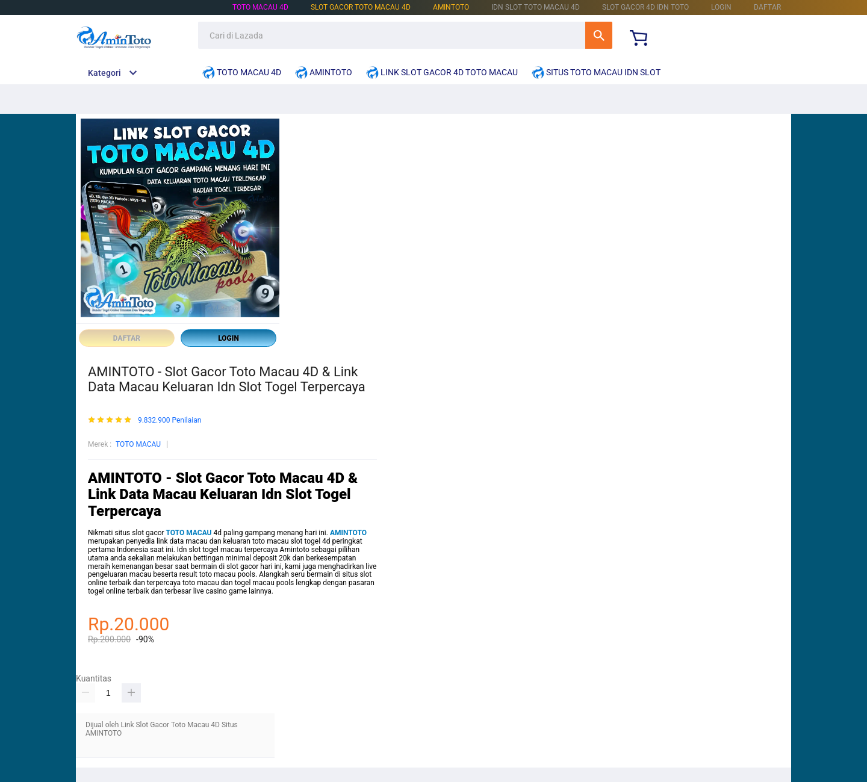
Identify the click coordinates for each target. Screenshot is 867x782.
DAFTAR (767, 7)
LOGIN (721, 7)
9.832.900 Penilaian (169, 420)
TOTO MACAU (138, 444)
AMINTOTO (451, 7)
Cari (598, 35)
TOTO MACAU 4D (260, 7)
